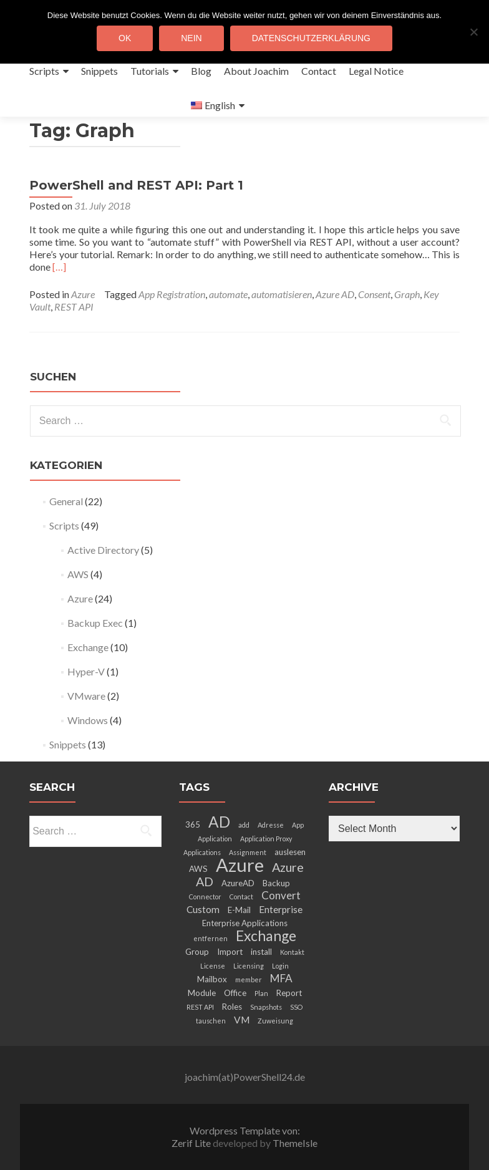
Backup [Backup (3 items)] (276, 883)
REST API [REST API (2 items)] (200, 1007)
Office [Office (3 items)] (235, 993)
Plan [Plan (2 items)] (261, 993)
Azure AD (335, 294)
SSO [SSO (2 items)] (296, 1007)
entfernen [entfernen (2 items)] (210, 938)
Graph (407, 294)
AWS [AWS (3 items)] (198, 869)
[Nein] (473, 32)
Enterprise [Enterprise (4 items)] (281, 909)
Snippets (99, 71)
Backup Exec (95, 623)
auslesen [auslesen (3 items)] (290, 852)
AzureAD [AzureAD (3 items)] (237, 883)
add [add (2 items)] (243, 825)
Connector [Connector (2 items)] (205, 896)
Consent (374, 294)
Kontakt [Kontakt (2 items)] (292, 952)
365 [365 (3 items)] (192, 824)
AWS (78, 574)
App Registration (171, 294)
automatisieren (281, 294)
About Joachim (256, 71)
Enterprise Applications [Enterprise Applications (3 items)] (245, 923)
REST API (74, 306)
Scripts (44, 71)
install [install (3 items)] (261, 952)
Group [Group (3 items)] (197, 952)
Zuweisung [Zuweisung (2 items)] (275, 1021)
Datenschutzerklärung (311, 38)
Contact (318, 71)
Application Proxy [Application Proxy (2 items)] (266, 838)
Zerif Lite (192, 1143)
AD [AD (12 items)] (219, 822)
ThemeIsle (295, 1143)
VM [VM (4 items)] (241, 1019)
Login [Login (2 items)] (280, 966)
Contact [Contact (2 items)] (241, 896)
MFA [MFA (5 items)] (281, 978)
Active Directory (103, 550)
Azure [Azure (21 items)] (240, 865)
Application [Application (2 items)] (215, 838)
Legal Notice (376, 71)
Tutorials (149, 71)
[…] (59, 267)
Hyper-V (86, 671)
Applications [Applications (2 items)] (202, 852)
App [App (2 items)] (298, 825)
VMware (86, 696)
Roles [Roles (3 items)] (232, 1007)
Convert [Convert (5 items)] (281, 895)
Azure (83, 294)
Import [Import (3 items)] (230, 952)
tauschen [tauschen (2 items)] (211, 1021)
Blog (201, 71)
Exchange (88, 647)
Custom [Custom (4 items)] (203, 909)
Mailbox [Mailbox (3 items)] (212, 979)
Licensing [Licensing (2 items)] (248, 966)
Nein (191, 38)
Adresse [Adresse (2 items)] (271, 825)
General (66, 501)
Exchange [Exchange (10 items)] (266, 935)
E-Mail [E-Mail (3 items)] (239, 910)
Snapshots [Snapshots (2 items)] (266, 1007)
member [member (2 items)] (248, 979)
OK (125, 38)
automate (228, 294)
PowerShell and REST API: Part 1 (136, 185)
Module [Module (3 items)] (202, 993)
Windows (87, 720)
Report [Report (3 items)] (289, 993)
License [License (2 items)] (212, 966)
